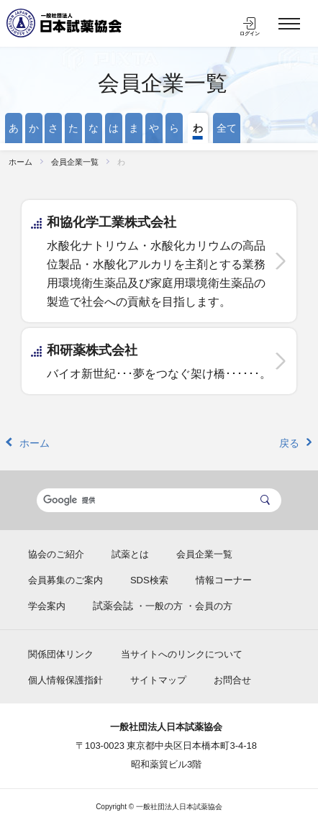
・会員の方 (209, 606)
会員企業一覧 (162, 83)
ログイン (250, 33)
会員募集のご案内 (65, 580)
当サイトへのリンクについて (181, 654)
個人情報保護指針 (65, 680)
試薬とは (130, 554)
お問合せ (232, 680)
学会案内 (46, 606)
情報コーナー (224, 580)
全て (227, 128)
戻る (289, 443)
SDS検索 (149, 580)
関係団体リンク (61, 654)
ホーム (20, 162)
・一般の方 (159, 606)
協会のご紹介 (56, 554)
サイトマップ (158, 680)
